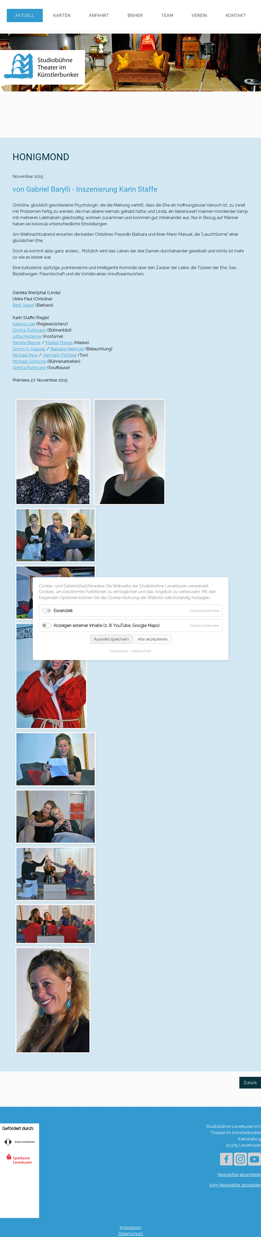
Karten (61, 15)
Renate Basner (27, 342)
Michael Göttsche (29, 361)
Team (167, 15)
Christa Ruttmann (29, 330)
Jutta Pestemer (27, 336)
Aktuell (24, 15)
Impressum (130, 1227)
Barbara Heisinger (67, 348)
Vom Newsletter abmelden (235, 1185)
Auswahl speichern (111, 639)
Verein (199, 15)
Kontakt (236, 15)
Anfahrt (99, 15)
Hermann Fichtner (60, 355)
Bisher (135, 15)
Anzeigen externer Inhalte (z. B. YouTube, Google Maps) (106, 625)
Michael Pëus (25, 355)
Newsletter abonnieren (239, 1174)
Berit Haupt (23, 305)
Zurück (250, 1082)
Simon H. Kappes (29, 348)
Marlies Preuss (59, 342)
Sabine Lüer (24, 323)
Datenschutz (130, 1233)
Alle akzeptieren (152, 639)
